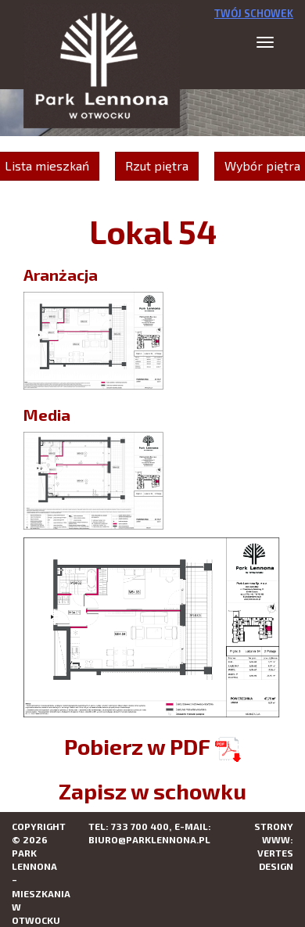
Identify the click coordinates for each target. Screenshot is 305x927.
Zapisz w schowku (152, 791)
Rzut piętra (156, 165)
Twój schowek (253, 13)
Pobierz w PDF (152, 746)
